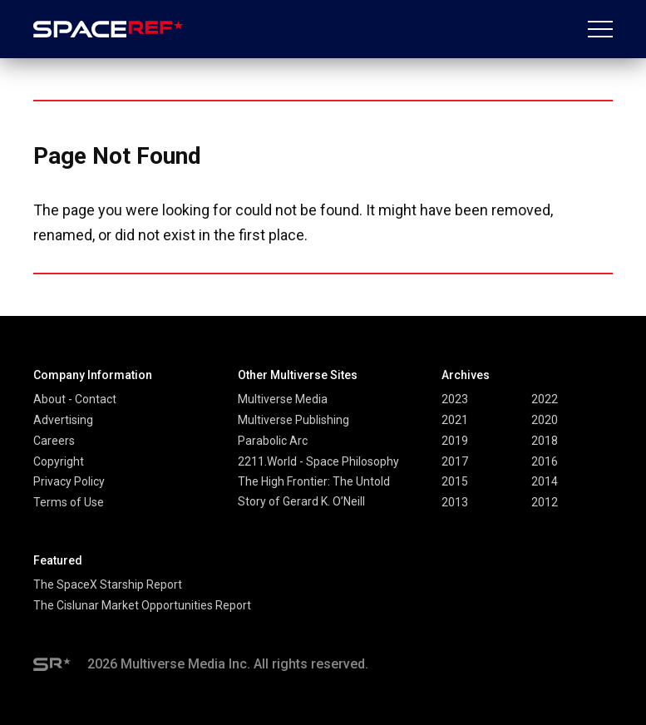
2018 (544, 440)
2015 (454, 481)
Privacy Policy (69, 481)
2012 (544, 502)
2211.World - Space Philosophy (318, 461)
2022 (544, 399)
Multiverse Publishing (293, 420)
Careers (54, 440)
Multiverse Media (283, 399)
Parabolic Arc (273, 440)
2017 (454, 461)
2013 (454, 502)
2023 (454, 399)
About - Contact (74, 399)
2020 (544, 420)
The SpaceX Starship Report (107, 584)
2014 (544, 481)
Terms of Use (68, 502)
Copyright (58, 461)
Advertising (63, 420)
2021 (454, 420)
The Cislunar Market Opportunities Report (142, 605)
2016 (544, 461)
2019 (454, 440)
